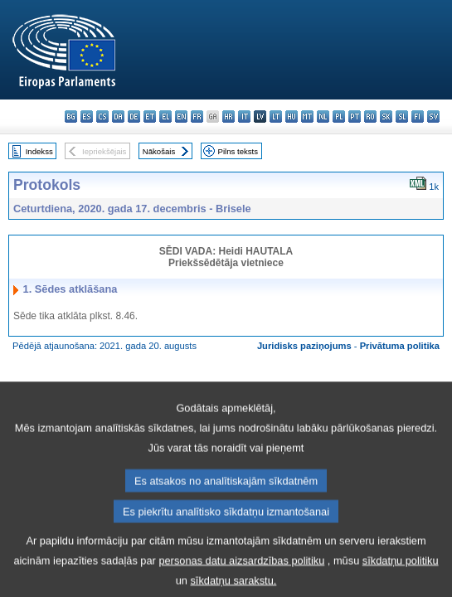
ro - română (370, 116)
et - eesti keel (149, 116)
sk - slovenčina (386, 116)
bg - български (71, 116)
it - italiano (244, 116)
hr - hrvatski (228, 116)
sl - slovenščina (402, 116)
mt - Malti (307, 116)
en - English (181, 116)
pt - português (354, 116)
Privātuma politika (400, 346)
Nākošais (159, 151)
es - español (86, 116)
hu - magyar (291, 116)
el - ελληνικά (165, 116)
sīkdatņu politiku (400, 573)
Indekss (39, 151)
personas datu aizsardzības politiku (241, 573)
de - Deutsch (134, 116)
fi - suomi (417, 116)
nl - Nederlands (323, 116)
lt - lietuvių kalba (276, 116)
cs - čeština (102, 116)
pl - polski (339, 116)
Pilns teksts (238, 151)
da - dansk (118, 116)
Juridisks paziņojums (304, 346)
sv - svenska (433, 116)
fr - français (197, 116)
